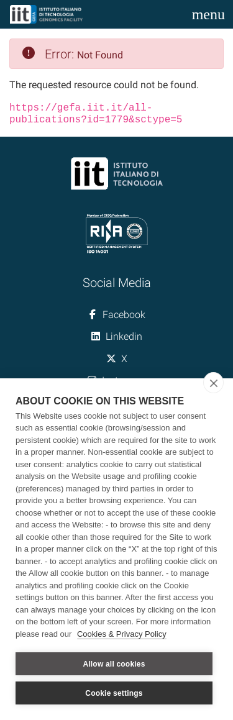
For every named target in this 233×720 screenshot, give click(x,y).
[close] (213, 382)
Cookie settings (113, 693)
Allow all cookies (114, 664)
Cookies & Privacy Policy (122, 634)
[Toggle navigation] (208, 14)
